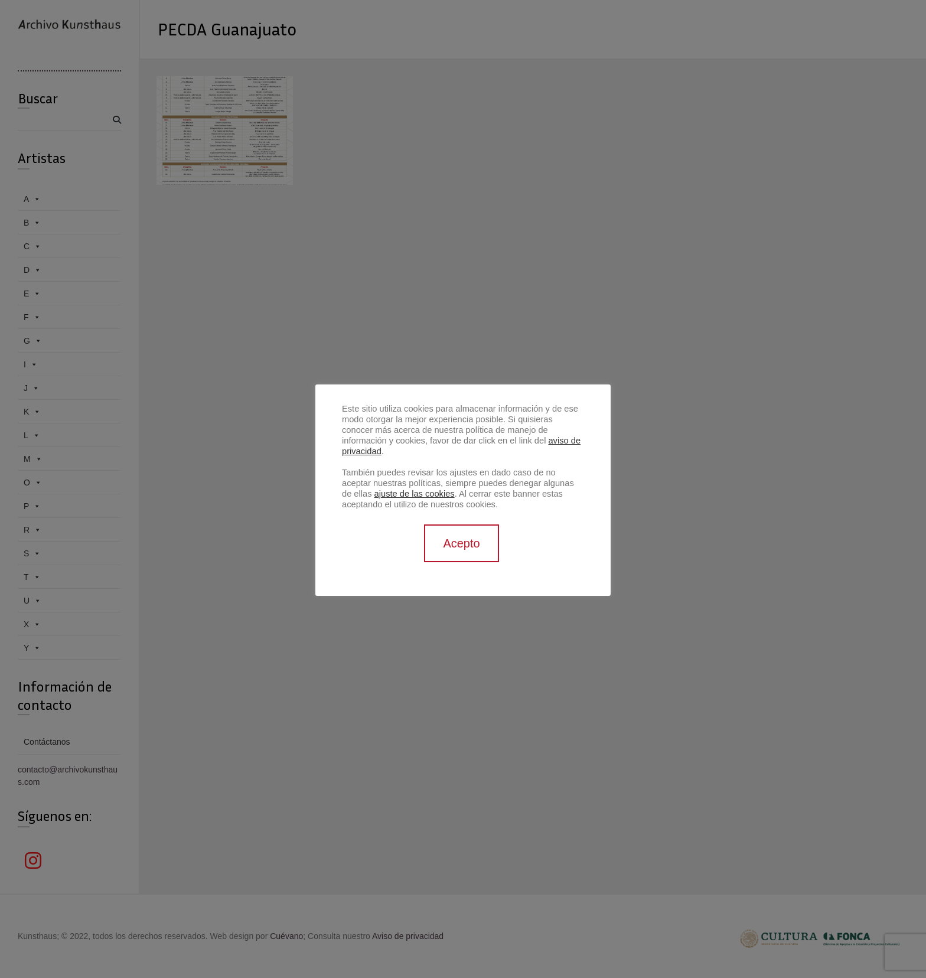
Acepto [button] (461, 543)
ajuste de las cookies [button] (414, 493)
